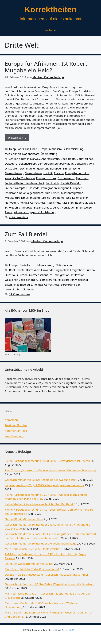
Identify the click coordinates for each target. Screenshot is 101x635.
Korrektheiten (50, 9)
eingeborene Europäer (47, 168)
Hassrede (33, 188)
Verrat (57, 207)
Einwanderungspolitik (39, 173)
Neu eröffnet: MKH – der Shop (24, 519)
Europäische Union (77, 173)
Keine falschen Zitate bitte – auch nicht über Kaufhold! (39, 504)
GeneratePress (70, 629)
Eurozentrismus (46, 178)
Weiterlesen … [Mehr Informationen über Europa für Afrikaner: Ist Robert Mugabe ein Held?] (17, 137)
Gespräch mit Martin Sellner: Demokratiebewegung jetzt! (41, 480)
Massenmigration (72, 193)
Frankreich (52, 183)
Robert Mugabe (85, 202)
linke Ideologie (22, 284)
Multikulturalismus (17, 197)
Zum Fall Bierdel (26, 234)
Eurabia (59, 173)
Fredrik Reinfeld (70, 183)
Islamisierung (75, 149)
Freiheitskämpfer (15, 188)
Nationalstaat (30, 154)
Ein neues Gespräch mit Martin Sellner (29, 564)
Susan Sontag (42, 207)
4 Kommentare (18, 217)
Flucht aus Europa (16, 275)
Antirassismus (50, 159)
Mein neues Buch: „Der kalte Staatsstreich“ (32, 549)
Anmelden (11, 420)
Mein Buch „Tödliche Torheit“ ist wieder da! (32, 569)
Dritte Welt (12, 168)
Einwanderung (14, 173)
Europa (42, 149)
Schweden (11, 207)
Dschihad (26, 168)
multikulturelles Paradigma (47, 197)
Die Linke (31, 149)
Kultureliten (52, 193)
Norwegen (11, 202)
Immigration (49, 188)
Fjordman (82, 178)
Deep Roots (16, 149)
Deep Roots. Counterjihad (77, 159)
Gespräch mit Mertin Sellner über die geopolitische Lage (40, 543)
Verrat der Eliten (72, 207)
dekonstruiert (27, 163)
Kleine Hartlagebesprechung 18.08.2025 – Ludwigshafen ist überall (47, 461)
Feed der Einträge (16, 425)
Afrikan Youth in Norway (24, 159)
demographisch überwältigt (55, 163)
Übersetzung (49, 154)
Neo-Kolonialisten (77, 197)
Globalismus (57, 149)
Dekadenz (11, 163)
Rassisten (68, 202)
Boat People (16, 270)
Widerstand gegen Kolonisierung (34, 212)
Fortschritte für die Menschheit (24, 183)
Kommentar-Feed (16, 431)
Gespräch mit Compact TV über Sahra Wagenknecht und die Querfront (49, 584)
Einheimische (71, 168)
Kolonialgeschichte (31, 193)
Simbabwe (25, 207)
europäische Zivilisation (20, 178)
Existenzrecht (66, 178)
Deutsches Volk (84, 163)
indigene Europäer (70, 188)
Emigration (77, 270)
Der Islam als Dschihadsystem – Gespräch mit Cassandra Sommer (46, 574)
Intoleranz (11, 193)
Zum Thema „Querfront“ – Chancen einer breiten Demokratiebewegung (50, 470)
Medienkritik (13, 154)
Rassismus (53, 202)
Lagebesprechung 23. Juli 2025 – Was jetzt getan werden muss (44, 485)
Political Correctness (32, 202)
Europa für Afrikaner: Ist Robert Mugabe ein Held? (46, 67)
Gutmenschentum (40, 275)
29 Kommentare (19, 294)
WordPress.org (14, 436)
